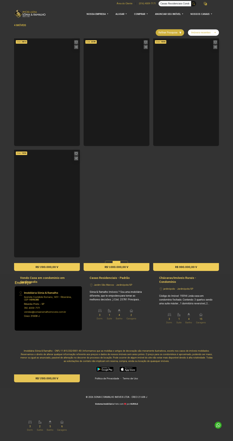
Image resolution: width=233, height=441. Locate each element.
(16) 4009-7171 (32, 308)
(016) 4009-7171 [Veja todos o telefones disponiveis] (147, 3)
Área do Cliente (124, 3)
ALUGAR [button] (120, 14)
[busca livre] (193, 3)
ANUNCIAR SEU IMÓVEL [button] (168, 14)
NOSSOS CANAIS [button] (200, 14)
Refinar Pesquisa (169, 32)
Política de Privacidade (107, 378)
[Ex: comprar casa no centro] (175, 3)
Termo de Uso (130, 378)
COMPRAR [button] (140, 14)
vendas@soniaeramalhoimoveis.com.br (45, 312)
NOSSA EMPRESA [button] (96, 14)
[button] (205, 3)
